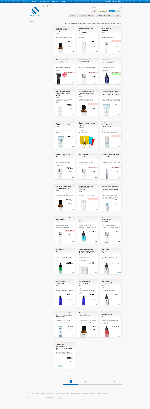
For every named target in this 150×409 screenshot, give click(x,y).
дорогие (85, 23)
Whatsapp (56, 398)
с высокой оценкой (116, 23)
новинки (90, 23)
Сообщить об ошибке (102, 393)
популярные (74, 23)
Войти (109, 1)
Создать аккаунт (117, 1)
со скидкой (107, 23)
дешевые (80, 23)
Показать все (56, 383)
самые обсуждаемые (98, 23)
